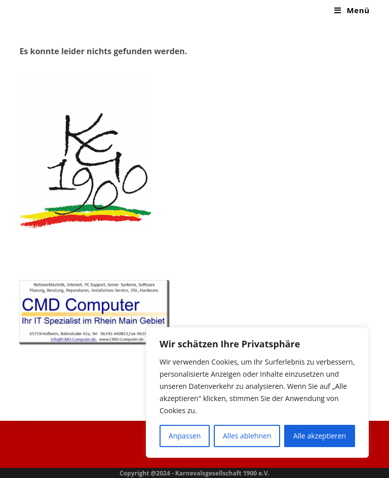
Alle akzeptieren (319, 436)
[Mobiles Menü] (351, 10)
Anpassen (185, 436)
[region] (257, 392)
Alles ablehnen (247, 436)
